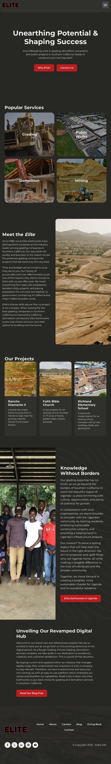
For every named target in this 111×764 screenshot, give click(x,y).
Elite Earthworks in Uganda (80, 598)
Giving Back (94, 724)
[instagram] (28, 745)
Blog (79, 724)
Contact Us (66, 67)
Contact (69, 730)
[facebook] (7, 745)
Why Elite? (44, 67)
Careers (66, 724)
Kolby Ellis (100, 745)
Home (40, 724)
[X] (14, 745)
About (53, 724)
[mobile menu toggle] (105, 5)
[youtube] (35, 745)
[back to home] (10, 5)
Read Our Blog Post (31, 693)
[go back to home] (16, 727)
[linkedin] (21, 745)
